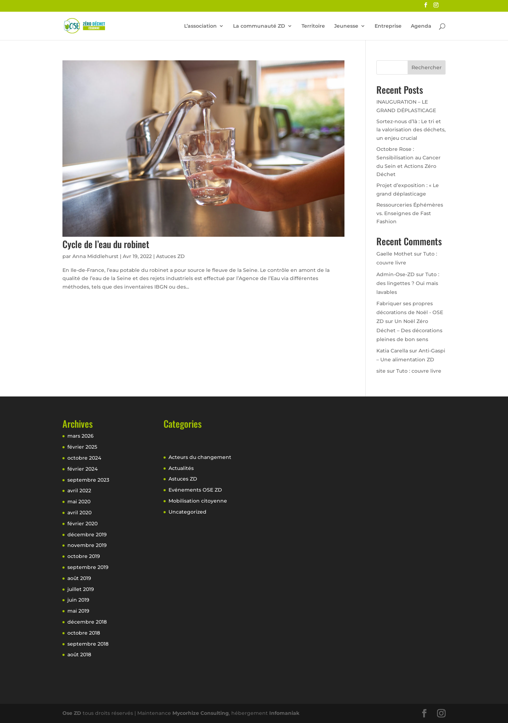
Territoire (313, 26)
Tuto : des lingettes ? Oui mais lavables (407, 283)
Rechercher (427, 67)
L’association (200, 26)
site (381, 371)
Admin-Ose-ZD (395, 274)
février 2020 (82, 523)
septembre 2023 (88, 480)
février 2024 (82, 469)
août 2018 (79, 654)
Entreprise (388, 26)
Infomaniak (284, 713)
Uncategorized (187, 512)
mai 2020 (78, 501)
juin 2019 (78, 600)
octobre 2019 (83, 556)
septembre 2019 (88, 567)
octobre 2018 (83, 633)
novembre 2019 (87, 545)
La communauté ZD (259, 26)
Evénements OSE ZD (195, 490)
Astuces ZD (170, 256)
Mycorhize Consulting (200, 713)
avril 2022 (79, 490)
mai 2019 (78, 611)
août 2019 (79, 578)
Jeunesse (346, 26)
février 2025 (82, 447)
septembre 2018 (88, 644)
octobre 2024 (84, 458)
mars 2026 (80, 436)
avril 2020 (79, 512)
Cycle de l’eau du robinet (105, 244)
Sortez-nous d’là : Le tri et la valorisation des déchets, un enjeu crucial (411, 130)
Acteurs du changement (200, 457)
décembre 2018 (87, 622)
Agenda (421, 26)
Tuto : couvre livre (418, 371)
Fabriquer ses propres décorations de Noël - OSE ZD (409, 312)
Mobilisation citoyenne (198, 501)
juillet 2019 (80, 589)
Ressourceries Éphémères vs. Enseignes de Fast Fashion (409, 213)
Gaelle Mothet (394, 254)
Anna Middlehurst (95, 256)
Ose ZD (71, 713)
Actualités (181, 468)
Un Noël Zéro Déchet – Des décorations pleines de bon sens (409, 330)
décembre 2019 (87, 534)
